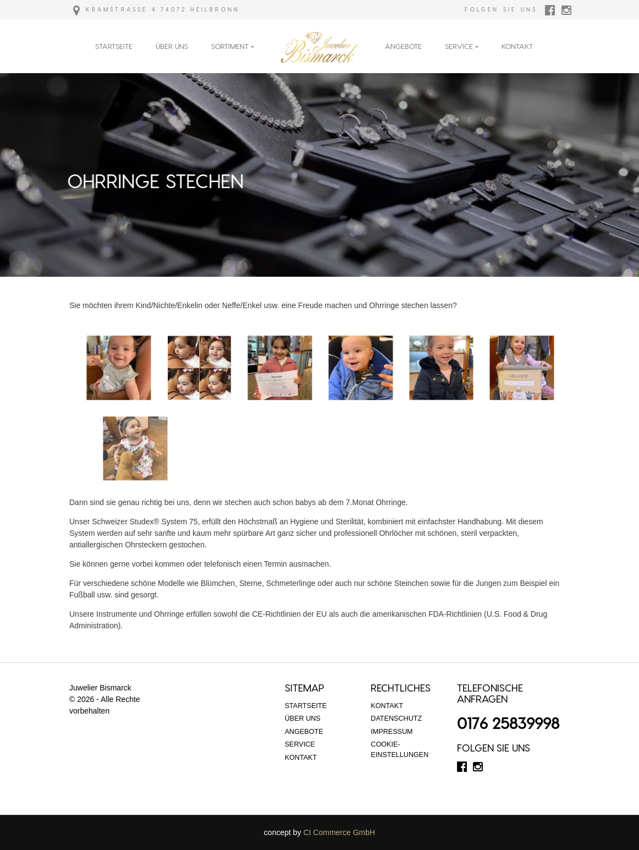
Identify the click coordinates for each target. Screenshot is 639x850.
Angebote (403, 46)
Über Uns (172, 46)
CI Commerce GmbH (339, 832)
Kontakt (517, 46)
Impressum (391, 732)
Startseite (114, 46)
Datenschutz (396, 718)
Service (300, 744)
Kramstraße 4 (115, 9)
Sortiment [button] (230, 46)
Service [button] (459, 46)
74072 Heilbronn (200, 9)
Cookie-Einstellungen (399, 750)
